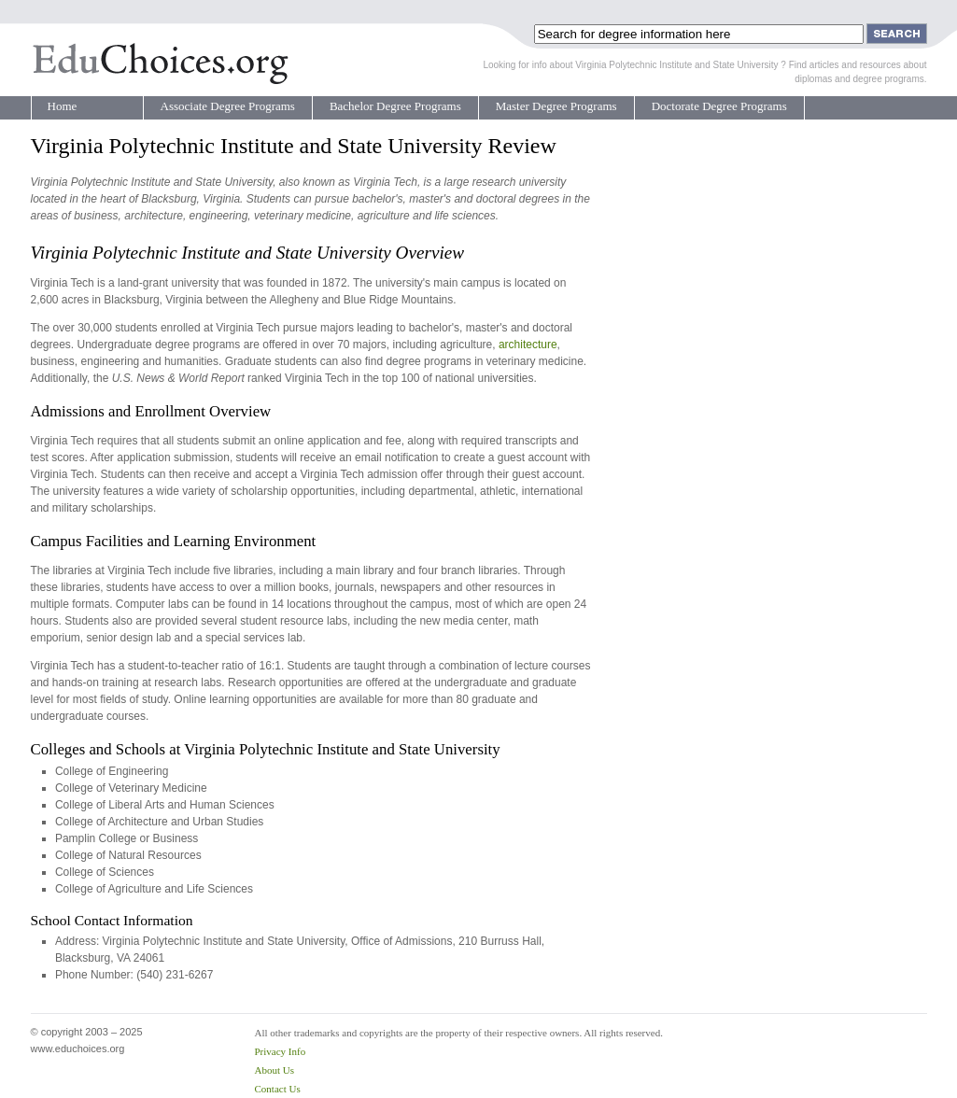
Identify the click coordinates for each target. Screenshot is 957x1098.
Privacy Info (280, 1051)
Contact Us (278, 1088)
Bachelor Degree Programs (395, 106)
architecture (528, 344)
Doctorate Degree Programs (719, 106)
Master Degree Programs (556, 106)
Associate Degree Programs (228, 106)
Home (62, 106)
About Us (274, 1070)
